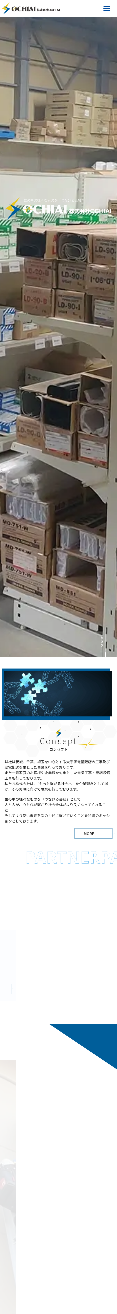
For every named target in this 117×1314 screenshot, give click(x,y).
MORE (89, 833)
